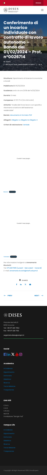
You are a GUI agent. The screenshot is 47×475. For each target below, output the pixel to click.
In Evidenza (8, 368)
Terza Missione (9, 386)
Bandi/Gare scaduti (26, 65)
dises (8, 62)
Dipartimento (9, 372)
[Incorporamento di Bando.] (23, 158)
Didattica (7, 379)
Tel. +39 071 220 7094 (11, 328)
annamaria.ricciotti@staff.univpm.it (24, 271)
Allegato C (33, 120)
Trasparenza (9, 390)
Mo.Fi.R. (6, 414)
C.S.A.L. (6, 405)
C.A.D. (6, 408)
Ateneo (38, 3)
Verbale (26, 125)
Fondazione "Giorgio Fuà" (13, 416)
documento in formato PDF (21, 115)
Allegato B (24, 120)
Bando (6, 192)
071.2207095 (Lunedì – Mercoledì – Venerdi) (24, 268)
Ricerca (7, 383)
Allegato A (15, 120)
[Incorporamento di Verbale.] (23, 223)
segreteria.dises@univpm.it (14, 335)
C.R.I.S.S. (7, 411)
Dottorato (8, 375)
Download (12, 192)
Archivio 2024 (12, 65)
